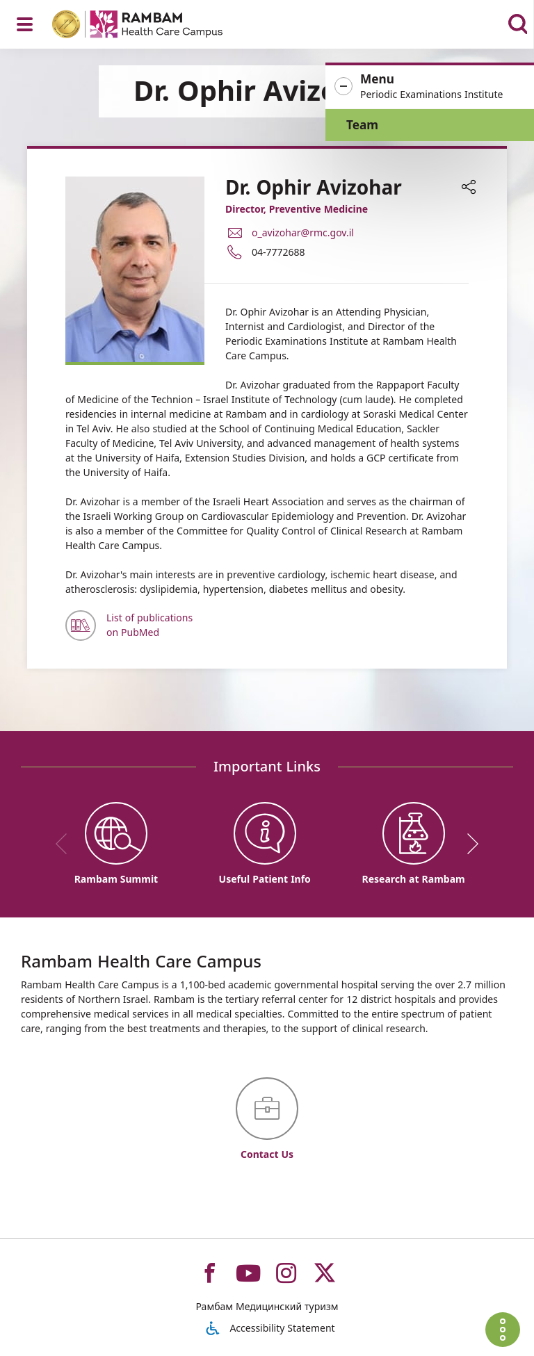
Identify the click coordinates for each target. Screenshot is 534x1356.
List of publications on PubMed (149, 625)
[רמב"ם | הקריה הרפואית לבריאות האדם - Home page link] (155, 26)
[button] (444, 94)
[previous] (66, 843)
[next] (468, 843)
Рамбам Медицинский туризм (266, 1306)
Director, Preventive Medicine (296, 208)
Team (391, 139)
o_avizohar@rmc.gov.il (303, 232)
